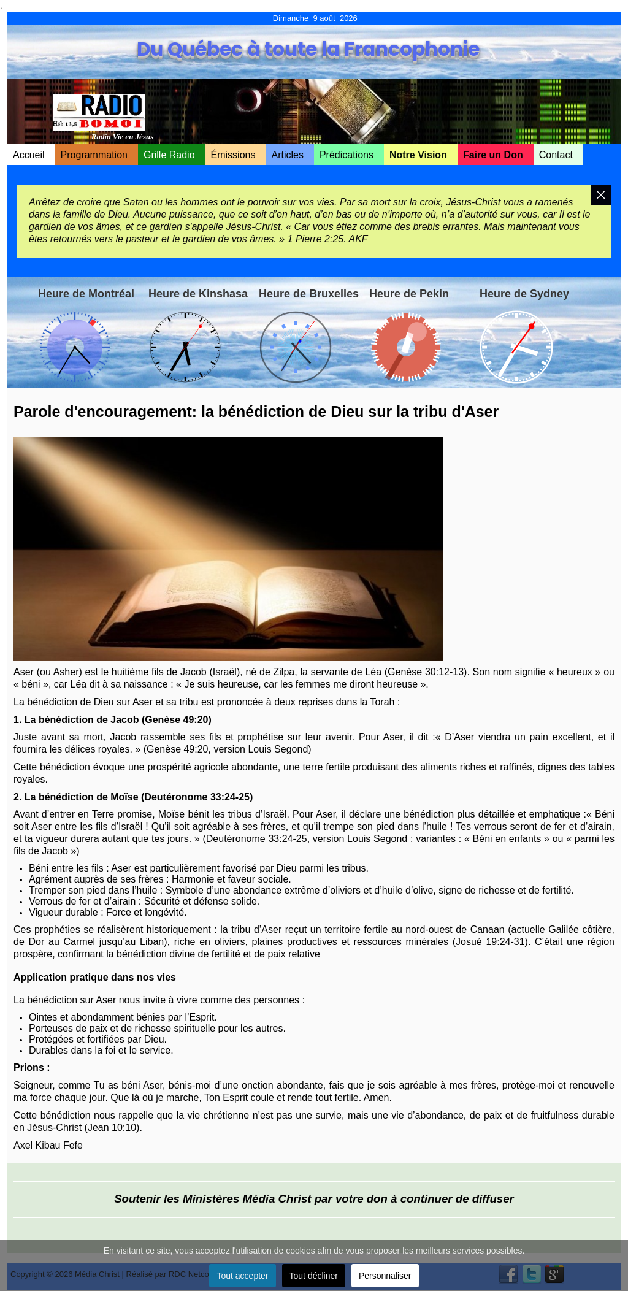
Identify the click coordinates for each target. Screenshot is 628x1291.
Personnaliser (385, 1276)
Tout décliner (313, 1276)
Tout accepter (242, 1276)
